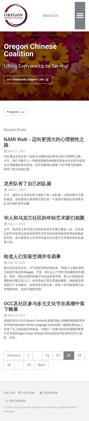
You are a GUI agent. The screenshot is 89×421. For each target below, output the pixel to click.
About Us (50, 15)
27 (58, 355)
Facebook (48, 392)
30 (9, 365)
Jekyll (61, 407)
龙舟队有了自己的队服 (27, 183)
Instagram (15, 401)
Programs (13, 112)
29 (79, 355)
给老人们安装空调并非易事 (32, 256)
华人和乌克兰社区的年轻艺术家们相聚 (44, 218)
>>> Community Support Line (28, 79)
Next (41, 365)
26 (47, 355)
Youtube (26, 392)
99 (29, 365)
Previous (13, 355)
